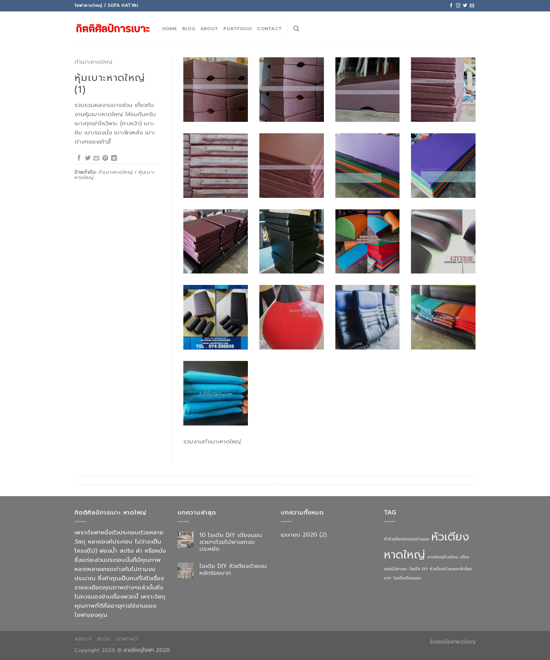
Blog (103, 639)
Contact (127, 639)
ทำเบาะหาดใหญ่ (93, 62)
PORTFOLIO (237, 28)
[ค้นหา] (296, 28)
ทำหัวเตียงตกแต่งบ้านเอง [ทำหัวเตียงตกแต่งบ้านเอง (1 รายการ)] (406, 539)
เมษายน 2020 (299, 535)
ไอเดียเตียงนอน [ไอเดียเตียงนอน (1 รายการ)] (407, 578)
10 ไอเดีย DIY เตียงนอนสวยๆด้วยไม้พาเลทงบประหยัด (230, 542)
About (83, 639)
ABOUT (209, 28)
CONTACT (269, 28)
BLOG (188, 28)
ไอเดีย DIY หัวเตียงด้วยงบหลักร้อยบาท (233, 569)
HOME (169, 28)
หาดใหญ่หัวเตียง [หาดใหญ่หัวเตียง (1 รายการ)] (442, 557)
